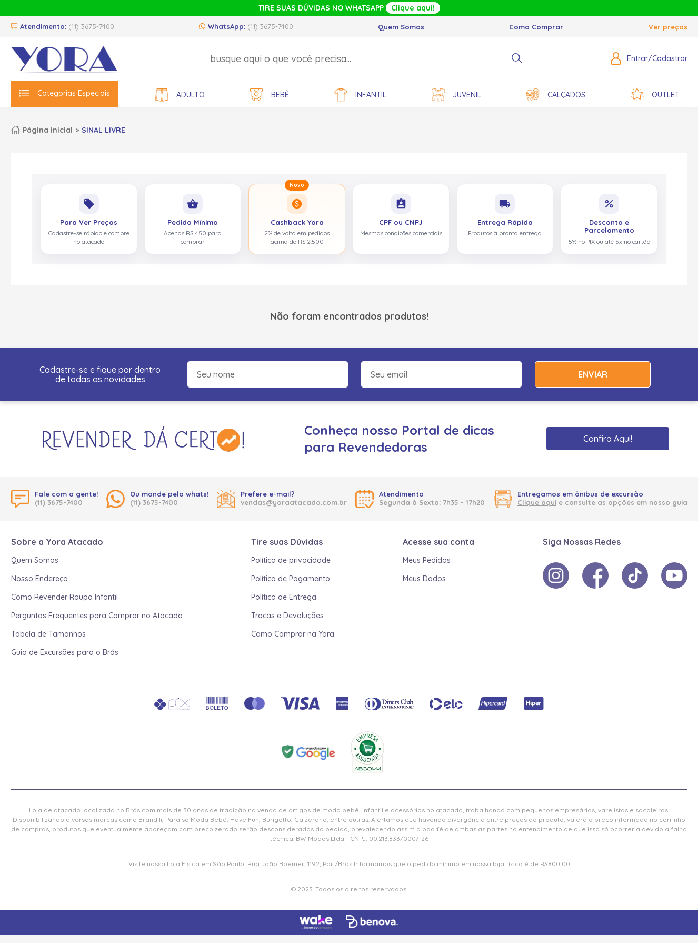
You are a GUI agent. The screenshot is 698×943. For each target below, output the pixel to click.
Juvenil (456, 95)
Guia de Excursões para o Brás (64, 652)
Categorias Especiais (64, 93)
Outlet (655, 95)
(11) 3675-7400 (91, 26)
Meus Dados (424, 578)
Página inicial (48, 130)
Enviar (592, 374)
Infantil (360, 95)
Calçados (555, 95)
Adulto (180, 95)
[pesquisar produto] (517, 58)
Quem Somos (401, 27)
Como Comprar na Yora (292, 634)
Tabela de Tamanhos (48, 634)
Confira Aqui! (607, 438)
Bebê (269, 95)
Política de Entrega (283, 597)
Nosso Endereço (39, 578)
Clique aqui (536, 502)
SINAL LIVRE (103, 130)
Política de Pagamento (290, 578)
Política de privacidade (291, 560)
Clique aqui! (413, 8)
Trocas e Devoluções (287, 615)
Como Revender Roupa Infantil (64, 597)
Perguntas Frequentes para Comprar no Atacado (97, 615)
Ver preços (668, 27)
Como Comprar (536, 27)
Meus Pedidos (427, 560)
